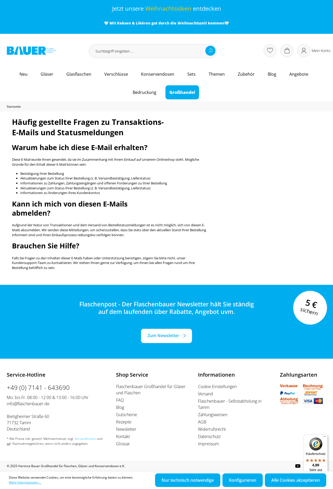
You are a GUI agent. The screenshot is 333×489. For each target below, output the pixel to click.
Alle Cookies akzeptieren (295, 480)
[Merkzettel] (270, 50)
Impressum (208, 444)
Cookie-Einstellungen (217, 386)
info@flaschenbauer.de (28, 404)
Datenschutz (209, 436)
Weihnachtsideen (168, 8)
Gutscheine (126, 414)
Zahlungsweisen (212, 414)
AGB (202, 422)
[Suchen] (210, 51)
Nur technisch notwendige (188, 480)
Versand (205, 394)
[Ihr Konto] (313, 50)
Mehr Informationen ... (25, 482)
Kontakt (123, 436)
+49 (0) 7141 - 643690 (38, 387)
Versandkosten (85, 438)
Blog (120, 407)
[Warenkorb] (286, 50)
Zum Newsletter (163, 335)
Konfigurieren (242, 480)
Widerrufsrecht (212, 429)
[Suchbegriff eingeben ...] (153, 51)
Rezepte (123, 422)
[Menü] (325, 438)
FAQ (120, 400)
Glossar (123, 444)
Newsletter (126, 429)
